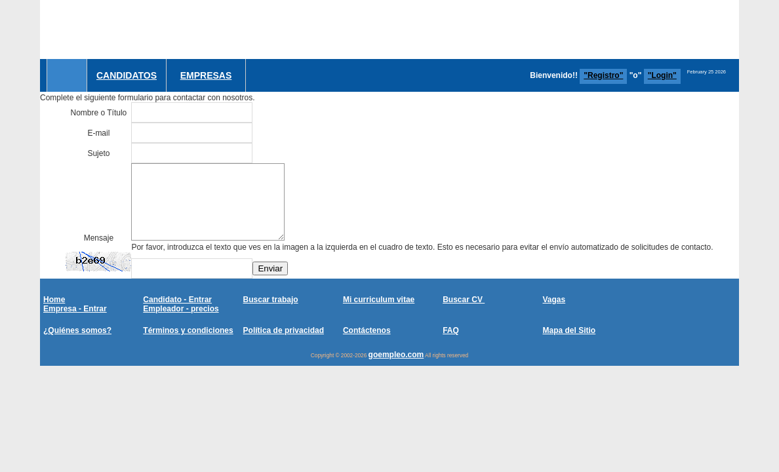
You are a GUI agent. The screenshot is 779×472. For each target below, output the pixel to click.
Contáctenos (367, 330)
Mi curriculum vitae (378, 299)
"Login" (662, 75)
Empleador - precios (180, 308)
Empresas (206, 75)
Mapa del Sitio (568, 330)
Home (54, 299)
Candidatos (126, 75)
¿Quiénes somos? (77, 330)
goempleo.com (396, 354)
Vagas (553, 299)
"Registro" (603, 75)
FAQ (451, 330)
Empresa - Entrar (75, 308)
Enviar (270, 268)
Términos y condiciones (188, 330)
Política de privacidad (283, 330)
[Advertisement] (500, 29)
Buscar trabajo (270, 299)
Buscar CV (464, 299)
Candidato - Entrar (177, 299)
